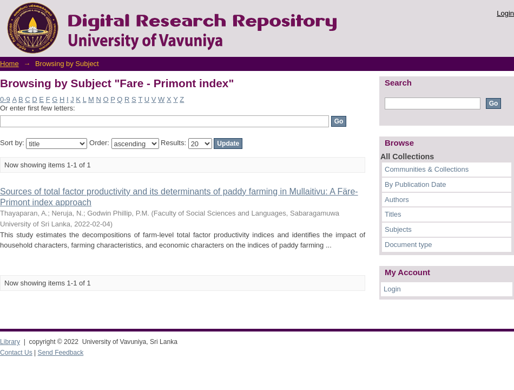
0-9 (5, 99)
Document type (408, 244)
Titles (393, 214)
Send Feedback (61, 352)
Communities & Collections (427, 169)
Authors (397, 200)
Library (10, 342)
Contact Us (16, 352)
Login (505, 13)
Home (9, 64)
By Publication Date (415, 184)
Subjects (398, 229)
